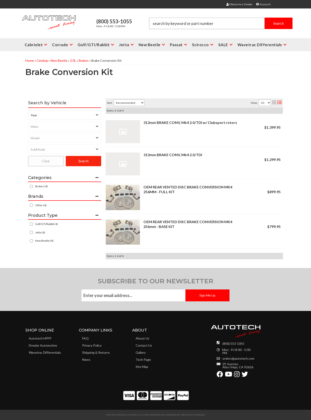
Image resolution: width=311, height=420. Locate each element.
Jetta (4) (40, 232)
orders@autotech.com (238, 358)
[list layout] (279, 102)
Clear (46, 161)
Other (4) (41, 205)
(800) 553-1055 (233, 343)
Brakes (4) (41, 186)
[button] (221, 23)
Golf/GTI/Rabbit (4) (46, 224)
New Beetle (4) (44, 240)
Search (83, 161)
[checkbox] (31, 205)
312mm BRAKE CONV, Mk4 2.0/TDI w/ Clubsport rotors (190, 122)
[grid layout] (274, 102)
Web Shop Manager (193, 414)
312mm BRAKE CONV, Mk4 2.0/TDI (172, 154)
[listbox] (64, 115)
